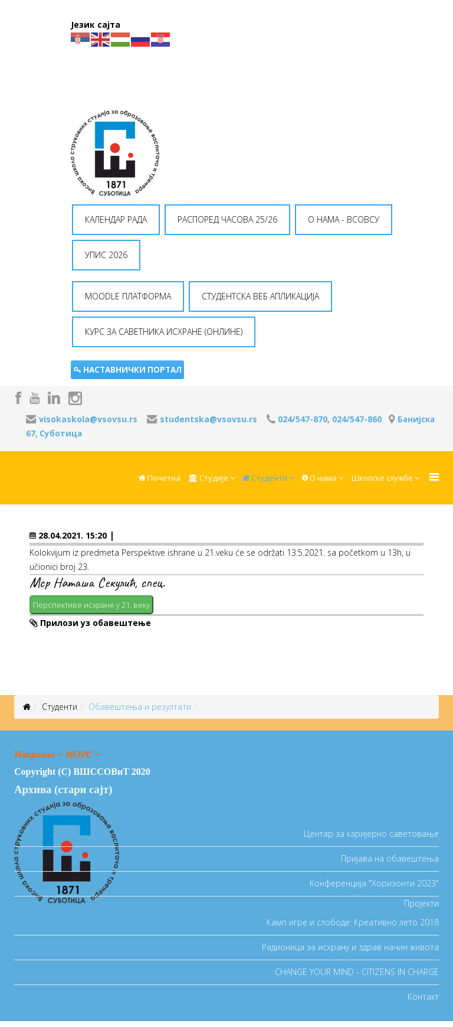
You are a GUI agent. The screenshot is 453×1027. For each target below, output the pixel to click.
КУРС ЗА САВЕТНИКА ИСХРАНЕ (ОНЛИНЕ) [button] (163, 331)
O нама (319, 477)
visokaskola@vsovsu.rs (88, 419)
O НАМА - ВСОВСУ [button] (343, 219)
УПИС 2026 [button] (106, 254)
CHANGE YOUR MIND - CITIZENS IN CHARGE (357, 971)
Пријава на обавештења (390, 858)
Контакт (423, 996)
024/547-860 (357, 419)
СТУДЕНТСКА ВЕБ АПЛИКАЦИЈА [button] (260, 296)
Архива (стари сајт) (63, 789)
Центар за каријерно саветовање (371, 833)
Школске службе (382, 477)
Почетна (159, 477)
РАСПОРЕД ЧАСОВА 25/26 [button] (227, 219)
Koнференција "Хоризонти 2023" (374, 883)
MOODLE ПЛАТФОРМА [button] (128, 296)
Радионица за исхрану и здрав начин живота (350, 947)
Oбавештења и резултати (139, 706)
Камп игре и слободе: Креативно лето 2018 (353, 922)
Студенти (265, 477)
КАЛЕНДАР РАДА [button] (116, 219)
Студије (208, 477)
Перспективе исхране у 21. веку (91, 604)
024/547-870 (302, 419)
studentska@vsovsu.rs (208, 419)
